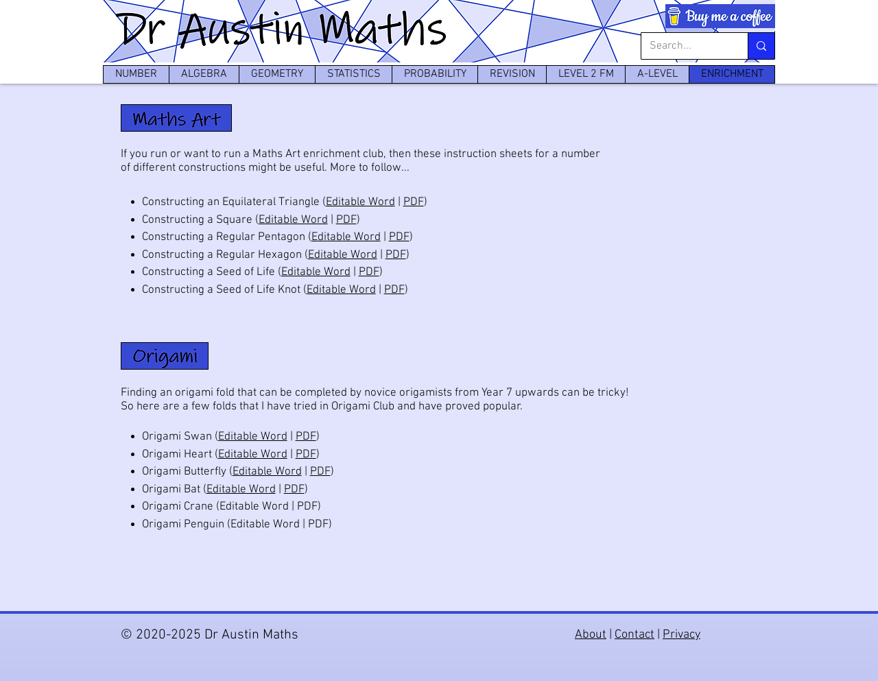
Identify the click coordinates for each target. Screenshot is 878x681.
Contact (634, 635)
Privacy (681, 635)
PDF (413, 202)
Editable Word (360, 202)
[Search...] (684, 46)
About (590, 635)
